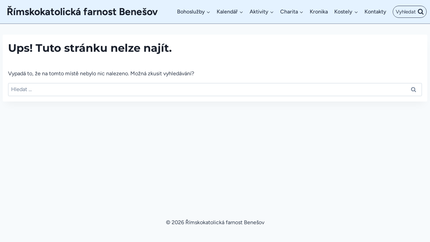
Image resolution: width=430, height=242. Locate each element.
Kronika (319, 11)
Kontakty (375, 11)
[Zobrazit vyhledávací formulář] (410, 12)
